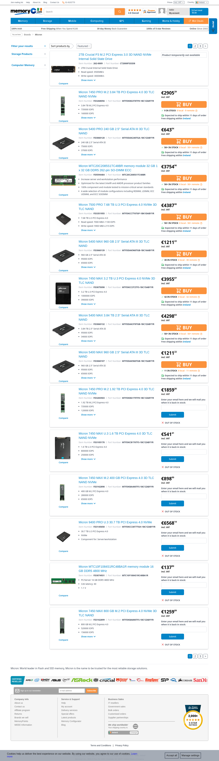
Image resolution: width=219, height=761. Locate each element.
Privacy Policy (122, 745)
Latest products (68, 717)
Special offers (67, 714)
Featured (84, 46)
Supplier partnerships (118, 717)
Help (28, 2)
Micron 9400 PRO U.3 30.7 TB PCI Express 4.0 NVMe (115, 522)
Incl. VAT (179, 2)
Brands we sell (21, 717)
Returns (18, 714)
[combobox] (79, 11)
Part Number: (112, 63)
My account (174, 13)
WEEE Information (23, 725)
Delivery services (69, 710)
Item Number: (86, 63)
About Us (36, 2)
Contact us (19, 706)
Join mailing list (17, 2)
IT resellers (113, 703)
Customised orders (117, 714)
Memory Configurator (71, 721)
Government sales (116, 706)
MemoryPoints (21, 721)
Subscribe (91, 691)
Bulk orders (113, 710)
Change (134, 733)
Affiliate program (22, 710)
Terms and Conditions (100, 745)
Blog (45, 2)
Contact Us (54, 2)
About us (18, 703)
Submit (172, 414)
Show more (88, 80)
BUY (184, 104)
